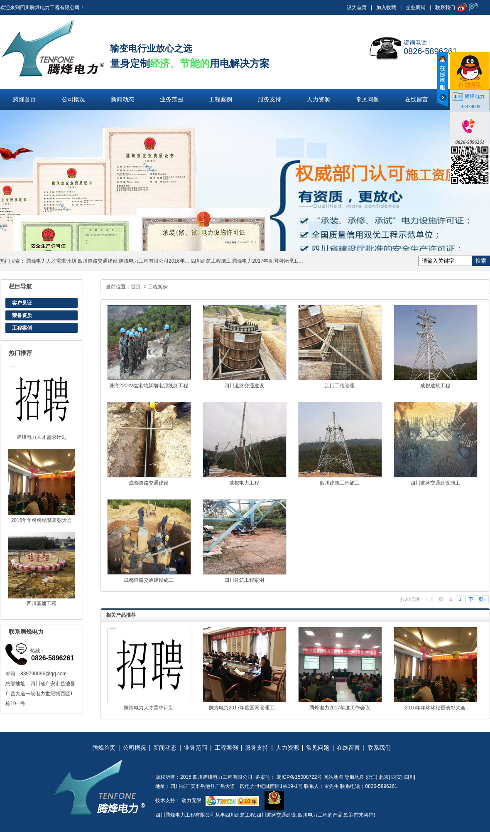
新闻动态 (122, 99)
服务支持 (269, 99)
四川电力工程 (313, 815)
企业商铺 (416, 7)
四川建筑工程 (240, 815)
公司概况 (73, 99)
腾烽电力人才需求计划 (51, 261)
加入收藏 (386, 7)
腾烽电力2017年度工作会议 (339, 708)
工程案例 (220, 99)
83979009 (470, 106)
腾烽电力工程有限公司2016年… (154, 261)
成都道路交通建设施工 (149, 580)
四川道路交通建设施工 (435, 483)
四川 (409, 777)
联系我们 (445, 7)
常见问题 (367, 99)
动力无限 (191, 800)
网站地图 (333, 777)
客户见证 (22, 303)
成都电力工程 (244, 483)
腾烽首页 (24, 99)
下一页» (477, 599)
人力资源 (318, 99)
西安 (396, 777)
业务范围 (171, 99)
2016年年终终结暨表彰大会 (41, 520)
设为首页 (357, 7)
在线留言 (416, 99)
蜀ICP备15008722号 (298, 777)
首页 (136, 287)
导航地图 (355, 777)
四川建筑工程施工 (211, 261)
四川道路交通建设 (98, 261)
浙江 (371, 777)
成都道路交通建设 (149, 483)
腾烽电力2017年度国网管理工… (267, 261)
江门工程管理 (340, 386)
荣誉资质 (22, 315)
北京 (384, 777)
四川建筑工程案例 (244, 580)
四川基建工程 (41, 603)
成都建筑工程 (435, 386)
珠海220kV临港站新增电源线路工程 (148, 386)
